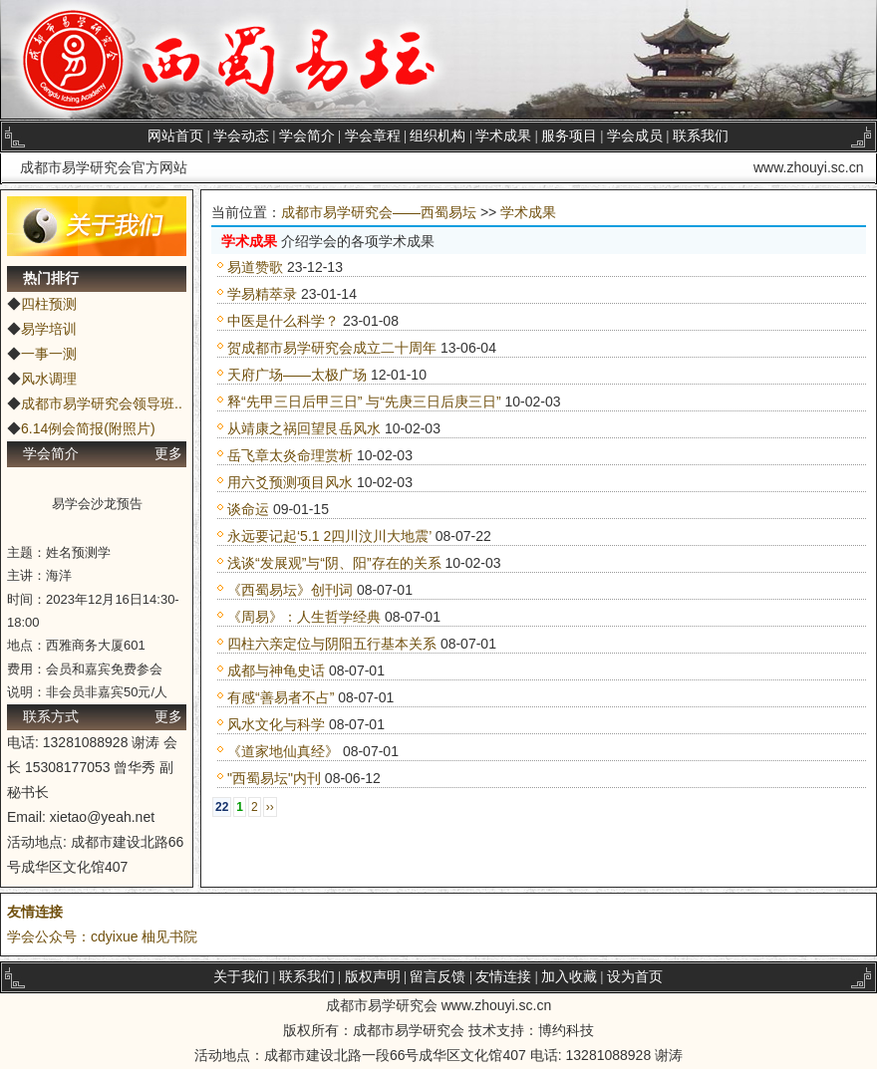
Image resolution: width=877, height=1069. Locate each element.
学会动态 (241, 136)
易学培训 (49, 329)
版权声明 (373, 976)
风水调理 (49, 379)
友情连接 (35, 912)
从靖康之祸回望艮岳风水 (304, 428)
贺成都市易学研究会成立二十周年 (332, 348)
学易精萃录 (262, 294)
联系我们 (701, 136)
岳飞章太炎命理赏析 (290, 455)
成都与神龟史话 (276, 670)
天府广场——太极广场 (297, 375)
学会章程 (373, 136)
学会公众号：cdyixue (72, 936)
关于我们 (241, 976)
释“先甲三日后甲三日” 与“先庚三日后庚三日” (364, 401)
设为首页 (635, 976)
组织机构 (437, 136)
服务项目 (569, 136)
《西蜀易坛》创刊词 (290, 590)
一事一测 (49, 354)
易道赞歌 (255, 267)
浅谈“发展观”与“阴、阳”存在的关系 (334, 563)
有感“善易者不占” (280, 697)
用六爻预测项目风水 (290, 482)
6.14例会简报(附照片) (88, 428)
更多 (168, 453)
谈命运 (248, 509)
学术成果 (503, 136)
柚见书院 (169, 936)
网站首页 (175, 136)
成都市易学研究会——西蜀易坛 (378, 212)
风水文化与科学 (276, 724)
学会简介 (307, 136)
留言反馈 (437, 976)
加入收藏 (569, 976)
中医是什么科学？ (283, 321)
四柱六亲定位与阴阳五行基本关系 (332, 644)
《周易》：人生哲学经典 (304, 617)
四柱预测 (49, 304)
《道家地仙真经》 (283, 751)
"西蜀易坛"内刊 (274, 778)
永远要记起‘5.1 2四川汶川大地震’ (329, 536)
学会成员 (635, 136)
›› (270, 807)
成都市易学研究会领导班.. (101, 403)
